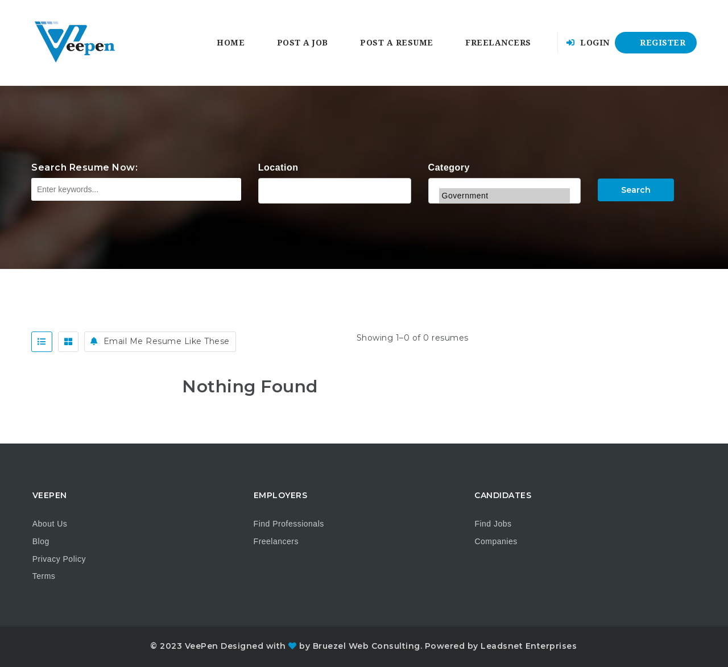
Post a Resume (396, 42)
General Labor (504, 180)
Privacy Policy (59, 559)
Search (636, 190)
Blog (40, 541)
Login (588, 42)
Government (504, 195)
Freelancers (498, 42)
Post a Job (302, 42)
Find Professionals (289, 523)
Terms (44, 576)
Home (231, 42)
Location (278, 167)
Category (449, 167)
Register (655, 42)
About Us (50, 523)
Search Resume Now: (84, 167)
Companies (495, 541)
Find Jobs (492, 523)
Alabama (334, 189)
